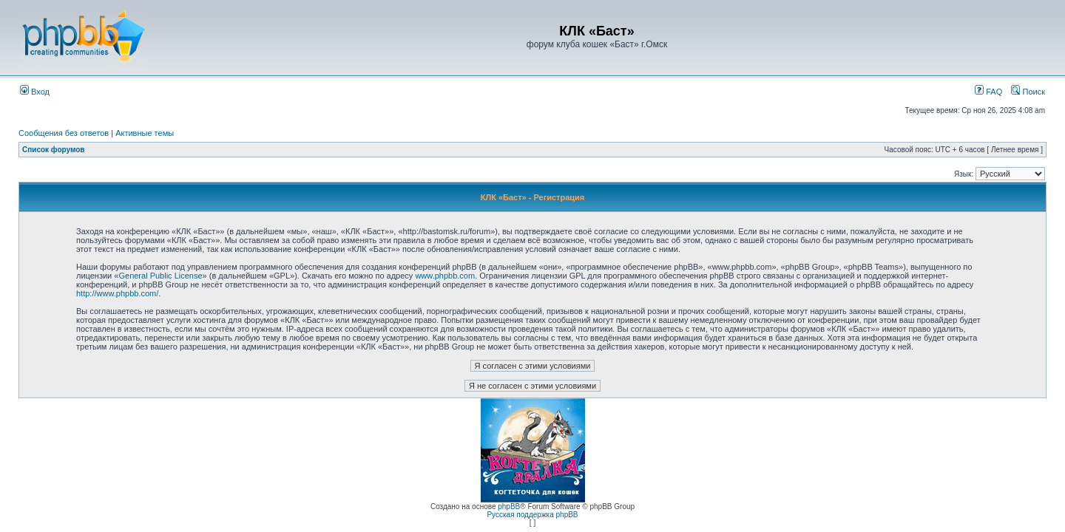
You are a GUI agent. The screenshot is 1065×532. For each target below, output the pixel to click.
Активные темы (144, 133)
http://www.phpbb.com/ (117, 293)
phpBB (509, 506)
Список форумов (53, 150)
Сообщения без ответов (63, 133)
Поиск (1028, 91)
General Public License (160, 275)
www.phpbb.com (445, 275)
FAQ (988, 91)
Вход (35, 91)
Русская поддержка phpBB (532, 515)
